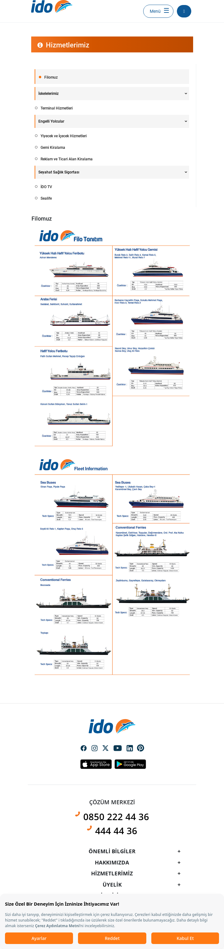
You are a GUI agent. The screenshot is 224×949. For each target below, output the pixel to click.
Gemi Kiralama (52, 147)
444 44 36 (116, 831)
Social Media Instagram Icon (94, 748)
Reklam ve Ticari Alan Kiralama (66, 159)
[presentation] (112, 461)
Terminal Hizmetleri (56, 108)
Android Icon (128, 764)
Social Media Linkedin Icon (129, 748)
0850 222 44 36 (116, 816)
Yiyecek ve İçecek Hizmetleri (63, 136)
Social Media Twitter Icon (105, 748)
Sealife (46, 198)
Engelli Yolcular (51, 121)
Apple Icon (95, 764)
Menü (155, 11)
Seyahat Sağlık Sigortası (58, 172)
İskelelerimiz (48, 93)
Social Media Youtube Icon (117, 748)
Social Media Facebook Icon (83, 748)
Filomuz (50, 77)
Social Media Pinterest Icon (140, 748)
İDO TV (46, 187)
